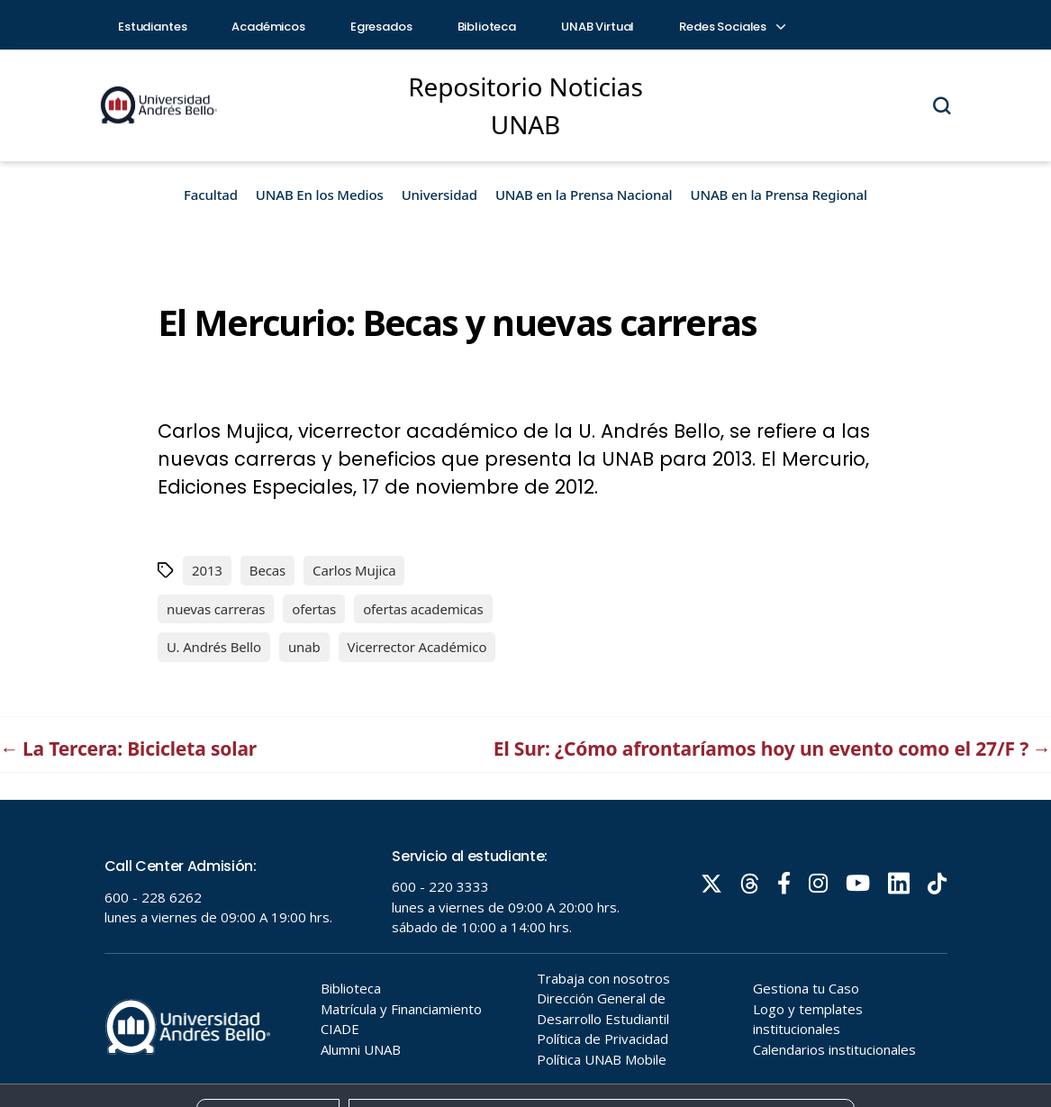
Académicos (268, 26)
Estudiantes (152, 26)
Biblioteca (487, 26)
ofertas (314, 609)
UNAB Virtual (597, 26)
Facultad (211, 195)
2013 (207, 570)
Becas (267, 570)
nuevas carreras (216, 609)
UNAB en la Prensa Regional (779, 195)
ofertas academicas (423, 609)
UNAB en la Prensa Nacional (584, 195)
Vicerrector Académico (417, 647)
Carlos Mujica (354, 570)
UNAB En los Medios (320, 195)
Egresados (381, 26)
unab (304, 647)
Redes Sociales (731, 26)
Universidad (439, 195)
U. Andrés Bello (214, 647)
